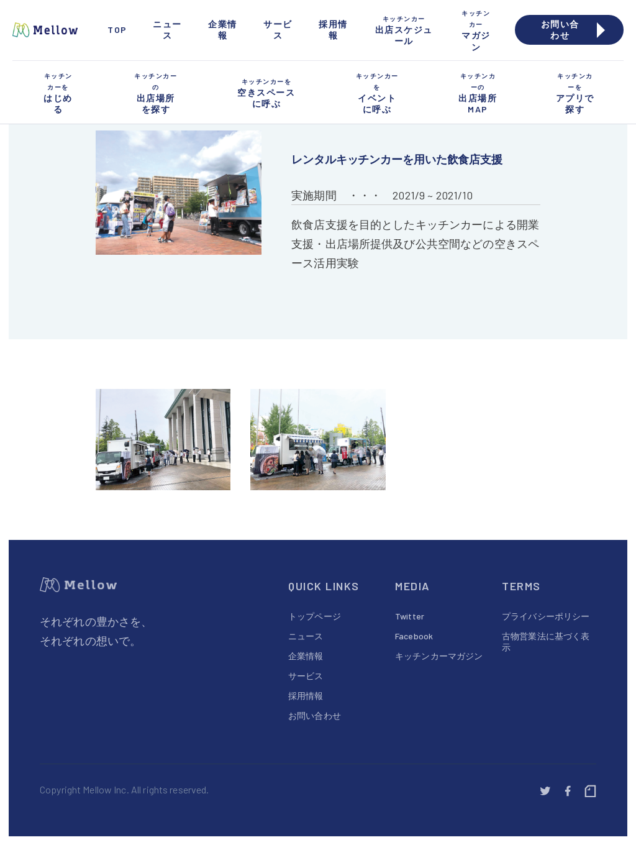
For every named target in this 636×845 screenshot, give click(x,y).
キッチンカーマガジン (439, 656)
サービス (278, 29)
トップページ (314, 616)
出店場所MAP (478, 92)
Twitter (409, 616)
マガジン (476, 29)
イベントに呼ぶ (377, 92)
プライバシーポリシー (545, 616)
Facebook (414, 636)
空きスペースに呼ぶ (266, 92)
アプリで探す (575, 92)
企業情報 (222, 29)
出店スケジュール (404, 29)
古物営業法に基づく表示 (545, 641)
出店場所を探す (155, 92)
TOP (117, 29)
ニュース (167, 29)
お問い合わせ (314, 715)
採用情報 (333, 29)
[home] (48, 29)
